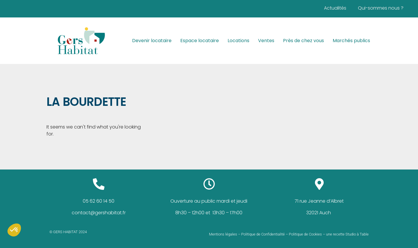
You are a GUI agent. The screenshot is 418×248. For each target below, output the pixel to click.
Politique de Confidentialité (263, 234)
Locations (238, 40)
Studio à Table (357, 234)
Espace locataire (199, 40)
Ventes (266, 40)
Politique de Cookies (305, 234)
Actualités (335, 8)
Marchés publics (351, 40)
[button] (14, 230)
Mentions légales (223, 234)
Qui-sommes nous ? (380, 8)
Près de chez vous (303, 40)
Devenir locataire (152, 40)
